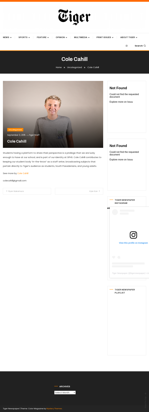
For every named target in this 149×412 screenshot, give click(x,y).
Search (140, 45)
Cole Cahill (23, 173)
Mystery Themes (54, 408)
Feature (41, 37)
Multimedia (80, 37)
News (6, 37)
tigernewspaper (138, 273)
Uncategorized (15, 129)
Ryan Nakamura (17, 191)
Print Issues (103, 37)
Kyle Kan (92, 191)
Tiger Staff (35, 134)
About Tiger (127, 37)
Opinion (60, 37)
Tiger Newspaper (119, 273)
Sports (23, 37)
